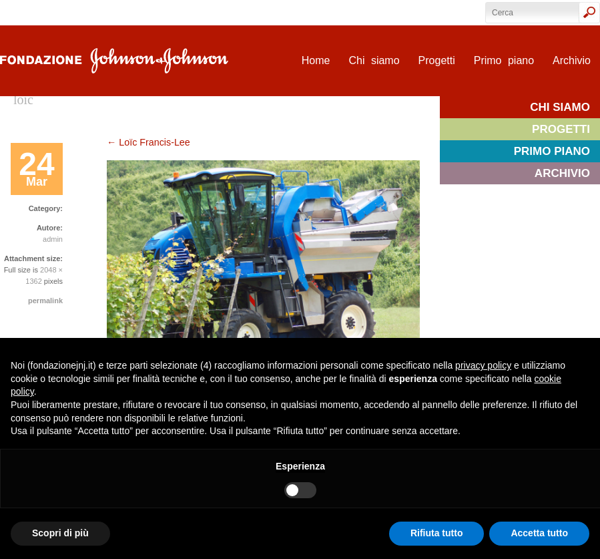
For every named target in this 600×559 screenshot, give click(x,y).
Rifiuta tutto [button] (436, 533)
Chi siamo (373, 60)
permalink (45, 301)
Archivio (572, 60)
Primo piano (504, 60)
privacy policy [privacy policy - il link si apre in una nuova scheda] (483, 365)
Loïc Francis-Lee (148, 142)
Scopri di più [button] (60, 533)
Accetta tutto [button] (539, 533)
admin (53, 239)
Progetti (436, 60)
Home (316, 60)
